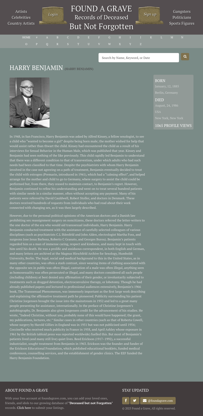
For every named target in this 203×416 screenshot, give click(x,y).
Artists (21, 11)
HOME (26, 37)
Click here (24, 408)
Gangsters (182, 11)
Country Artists (21, 23)
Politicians (181, 17)
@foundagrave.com (160, 401)
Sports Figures (181, 23)
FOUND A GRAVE (101, 8)
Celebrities (21, 17)
